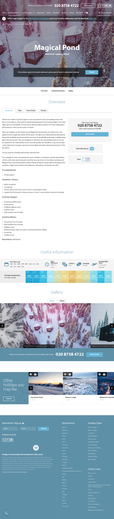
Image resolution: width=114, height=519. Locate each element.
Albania (64, 427)
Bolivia (64, 436)
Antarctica (65, 430)
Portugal (64, 494)
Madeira (64, 480)
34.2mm (108, 276)
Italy (63, 477)
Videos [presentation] (62, 301)
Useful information (58, 91)
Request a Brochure (94, 493)
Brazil (63, 439)
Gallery (70, 91)
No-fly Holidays (92, 451)
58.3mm (72, 276)
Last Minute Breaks (93, 442)
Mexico (64, 483)
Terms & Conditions (94, 504)
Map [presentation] (19, 110)
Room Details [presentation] (31, 110)
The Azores (65, 506)
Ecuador (64, 462)
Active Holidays (92, 427)
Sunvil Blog (91, 501)
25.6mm (43, 276)
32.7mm (29, 276)
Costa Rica (65, 448)
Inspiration (41, 13)
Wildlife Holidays (93, 456)
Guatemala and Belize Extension (71, 471)
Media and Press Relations (96, 510)
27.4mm (50, 276)
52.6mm (93, 276)
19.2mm (36, 276)
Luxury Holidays (93, 445)
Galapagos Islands (67, 468)
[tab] (9, 111)
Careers (90, 476)
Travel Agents (92, 507)
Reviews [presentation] (43, 110)
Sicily (63, 497)
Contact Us (91, 479)
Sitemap (90, 495)
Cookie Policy (92, 482)
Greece (64, 474)
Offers (48, 13)
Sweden (64, 503)
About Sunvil (92, 473)
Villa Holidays (92, 454)
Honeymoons (92, 439)
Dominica (65, 459)
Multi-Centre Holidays (94, 448)
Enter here (92, 19)
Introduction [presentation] (9, 110)
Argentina (65, 433)
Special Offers (92, 498)
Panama (64, 489)
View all (8, 399)
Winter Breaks (92, 459)
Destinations (14, 13)
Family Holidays (92, 436)
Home (4, 13)
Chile (63, 442)
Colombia (65, 445)
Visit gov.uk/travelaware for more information (14, 472)
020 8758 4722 (66, 6)
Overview (44, 91)
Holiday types (28, 13)
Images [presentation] (52, 301)
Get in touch (88, 5)
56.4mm (86, 276)
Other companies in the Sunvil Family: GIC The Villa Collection (99, 486)
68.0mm (79, 276)
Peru (63, 492)
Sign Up (43, 428)
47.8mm (65, 276)
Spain (63, 500)
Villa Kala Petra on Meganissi (38, 19)
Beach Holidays (92, 430)
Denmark (64, 456)
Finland (16, 24)
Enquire (91, 72)
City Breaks (91, 433)
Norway (64, 486)
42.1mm (101, 276)
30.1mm (57, 276)
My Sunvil (79, 13)
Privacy (90, 490)
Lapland (22, 24)
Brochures (56, 13)
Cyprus (64, 454)
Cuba (63, 451)
